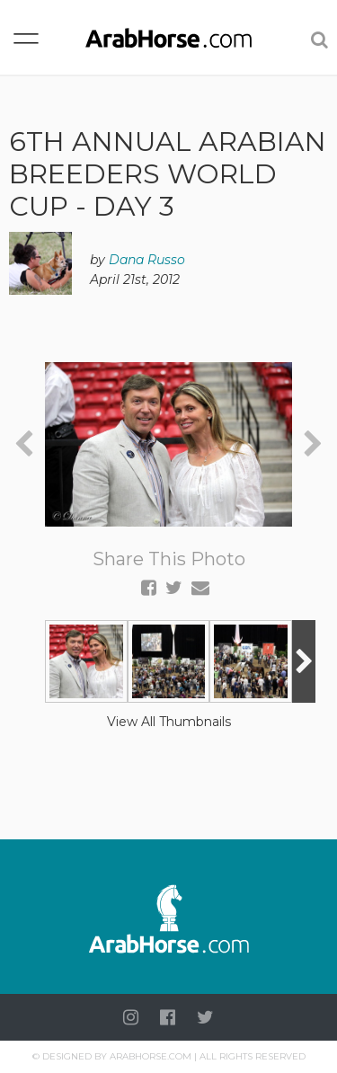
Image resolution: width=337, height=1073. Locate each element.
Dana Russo (147, 260)
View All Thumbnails (169, 722)
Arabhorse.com (150, 1056)
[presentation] (24, 444)
